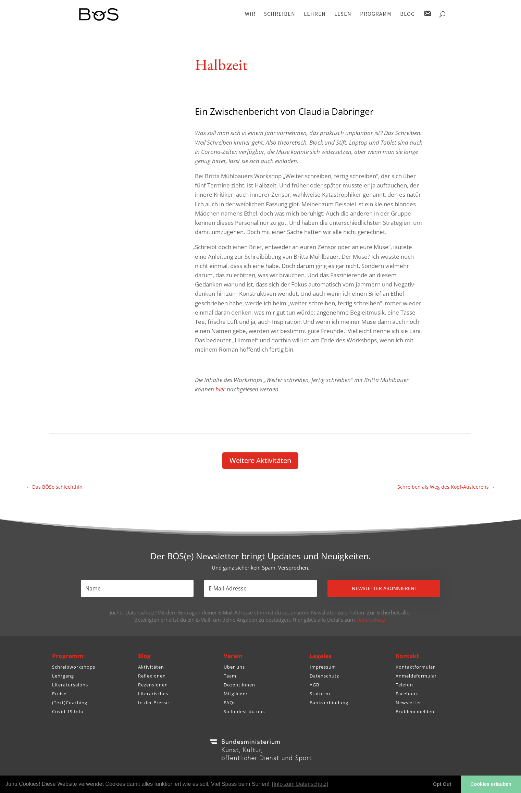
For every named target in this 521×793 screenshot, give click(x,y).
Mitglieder (236, 694)
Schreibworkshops (73, 667)
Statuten (320, 694)
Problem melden (415, 711)
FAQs (230, 702)
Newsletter (408, 702)
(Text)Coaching (69, 702)
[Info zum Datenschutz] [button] (300, 784)
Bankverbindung (329, 702)
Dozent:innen (239, 685)
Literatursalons (70, 685)
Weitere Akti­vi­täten (260, 460)
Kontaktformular (415, 667)
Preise (59, 694)
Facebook (407, 694)
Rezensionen (153, 685)
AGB (314, 685)
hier (220, 389)
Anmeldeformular (416, 676)
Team (230, 676)
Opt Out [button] (442, 784)
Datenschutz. (371, 619)
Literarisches (153, 694)
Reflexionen (152, 676)
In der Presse (153, 702)
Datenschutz (324, 676)
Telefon (404, 685)
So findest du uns (244, 711)
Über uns (234, 667)
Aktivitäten (151, 667)
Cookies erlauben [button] (490, 784)
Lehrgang (63, 676)
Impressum (323, 667)
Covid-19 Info (68, 711)
